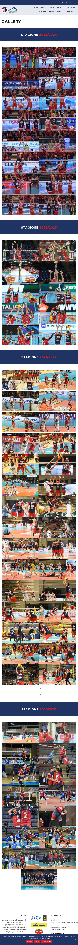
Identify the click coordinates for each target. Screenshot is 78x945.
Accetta (29, 941)
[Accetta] (76, 940)
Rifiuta (37, 941)
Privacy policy (46, 941)
